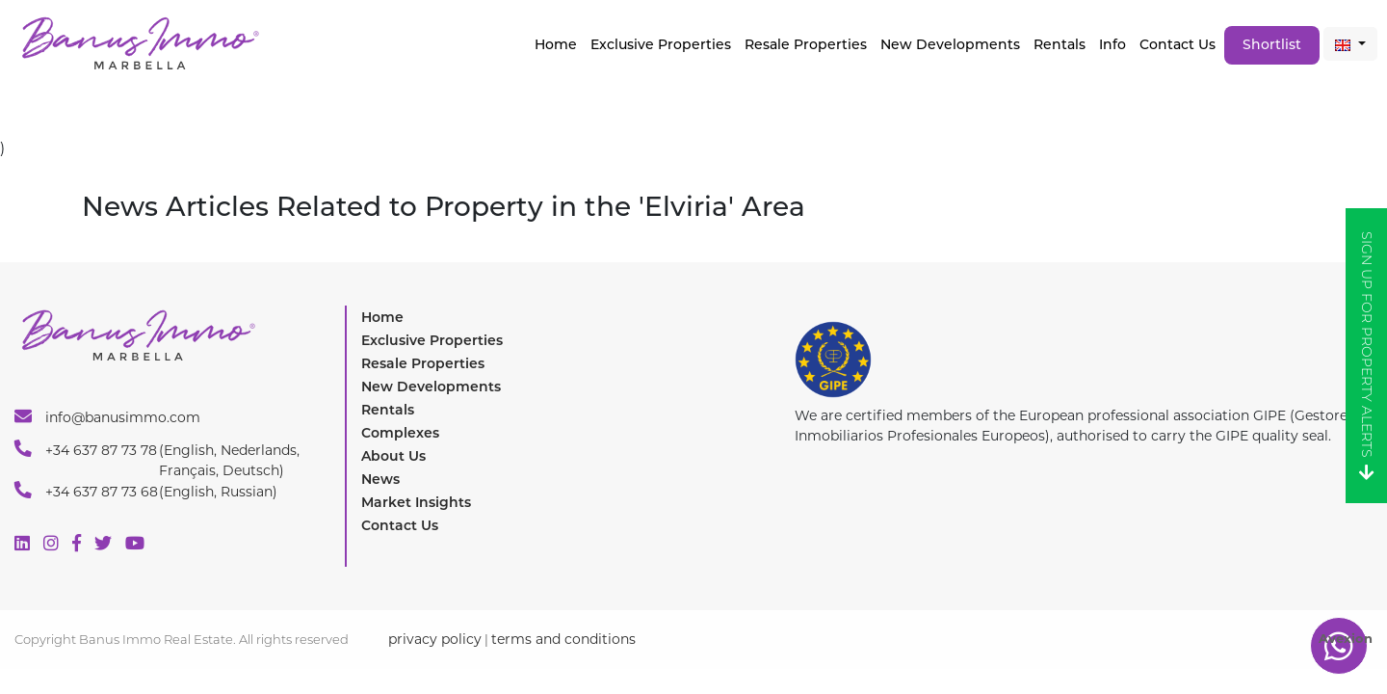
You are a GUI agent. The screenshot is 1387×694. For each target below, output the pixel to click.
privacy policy (435, 639)
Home (556, 44)
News (380, 479)
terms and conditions (563, 639)
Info (1112, 44)
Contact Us (1177, 44)
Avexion (1346, 638)
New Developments (950, 44)
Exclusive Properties (432, 340)
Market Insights (416, 502)
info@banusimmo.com (107, 416)
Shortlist (1272, 44)
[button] (1350, 44)
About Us (393, 456)
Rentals (1060, 44)
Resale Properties (806, 44)
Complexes (400, 432)
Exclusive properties (660, 44)
